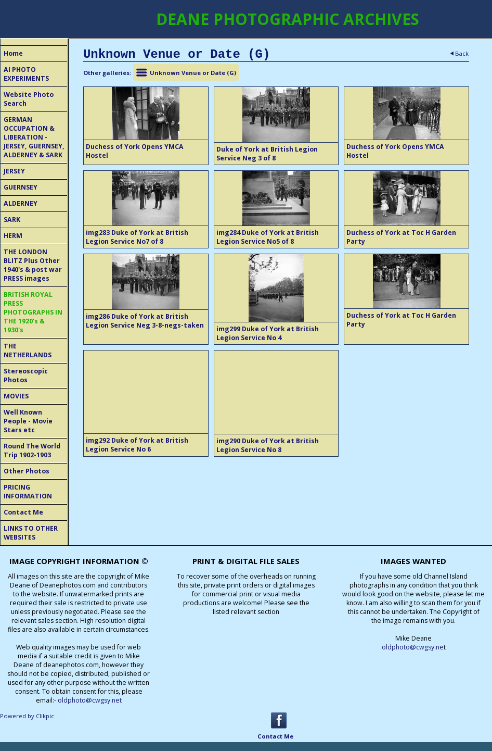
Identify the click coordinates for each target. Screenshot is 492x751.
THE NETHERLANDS (27, 350)
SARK (12, 219)
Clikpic (45, 716)
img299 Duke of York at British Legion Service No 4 (267, 333)
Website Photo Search (29, 99)
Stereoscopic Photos (26, 375)
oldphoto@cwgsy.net (90, 700)
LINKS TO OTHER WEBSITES (31, 533)
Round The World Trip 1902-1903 (32, 450)
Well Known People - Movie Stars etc (28, 421)
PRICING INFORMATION (28, 491)
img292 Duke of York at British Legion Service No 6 (137, 445)
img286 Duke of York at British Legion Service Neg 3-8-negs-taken (145, 321)
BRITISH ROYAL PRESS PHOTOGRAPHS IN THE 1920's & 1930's (33, 312)
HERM (13, 235)
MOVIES (16, 396)
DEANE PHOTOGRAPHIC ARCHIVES (287, 19)
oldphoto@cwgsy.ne (413, 647)
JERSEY (14, 171)
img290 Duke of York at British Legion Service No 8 (267, 445)
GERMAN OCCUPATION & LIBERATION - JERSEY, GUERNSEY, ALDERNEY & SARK (34, 137)
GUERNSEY (20, 187)
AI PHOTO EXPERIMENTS (26, 74)
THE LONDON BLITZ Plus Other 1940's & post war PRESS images (33, 265)
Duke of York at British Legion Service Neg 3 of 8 (267, 153)
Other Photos (26, 471)
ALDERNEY (20, 203)
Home (13, 53)
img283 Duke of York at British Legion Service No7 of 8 (137, 237)
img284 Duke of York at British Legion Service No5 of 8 (267, 237)
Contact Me (23, 512)
